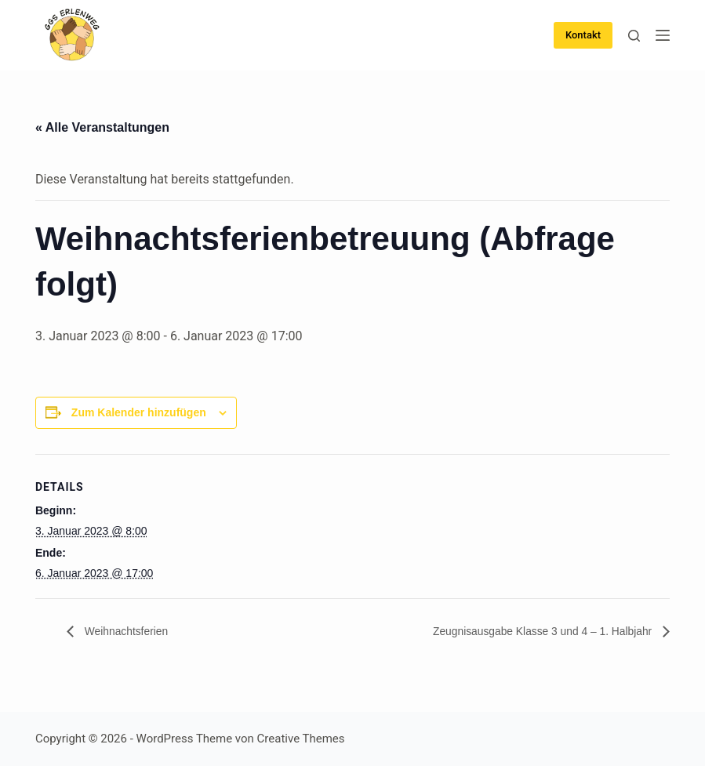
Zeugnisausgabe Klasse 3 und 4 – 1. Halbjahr (526, 631)
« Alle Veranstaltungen (102, 127)
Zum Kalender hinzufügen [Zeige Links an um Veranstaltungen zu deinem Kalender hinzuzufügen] (138, 412)
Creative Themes (301, 739)
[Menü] (663, 35)
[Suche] (634, 36)
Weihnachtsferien (132, 631)
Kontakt (583, 35)
